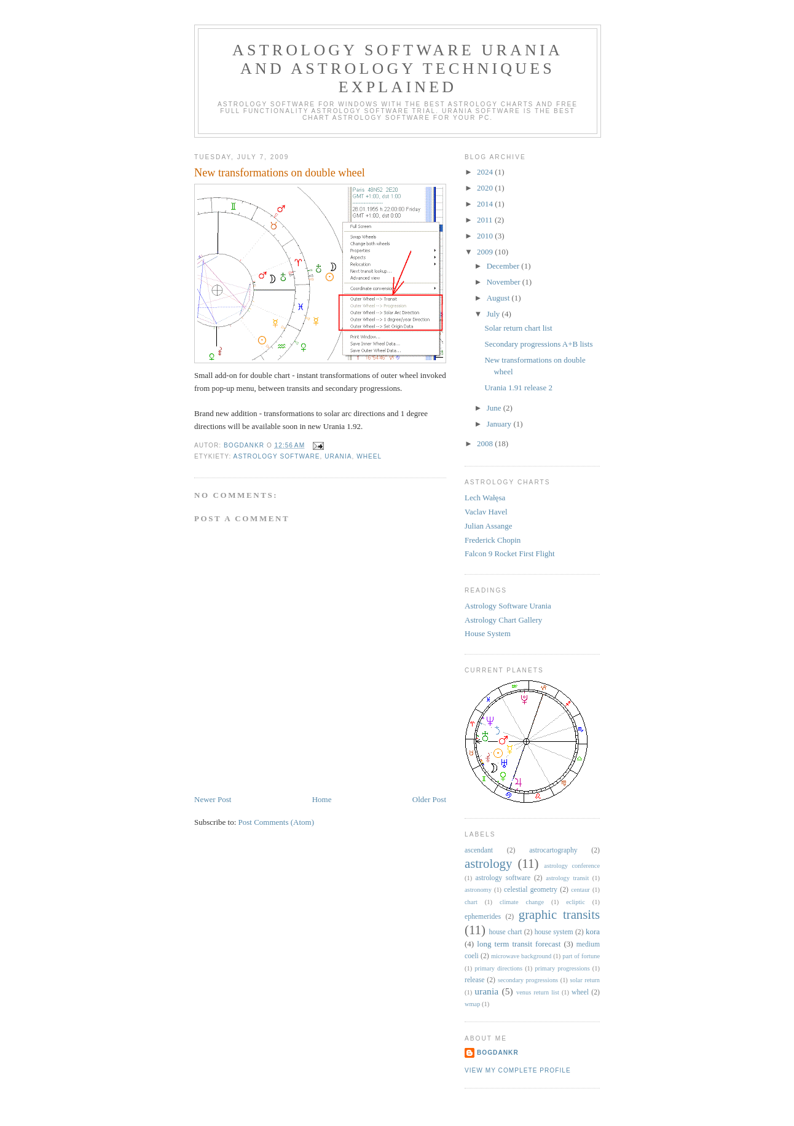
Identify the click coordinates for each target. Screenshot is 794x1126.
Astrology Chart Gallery (503, 619)
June (495, 407)
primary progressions (562, 968)
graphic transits (559, 914)
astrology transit (567, 878)
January (500, 423)
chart (471, 902)
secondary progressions (528, 980)
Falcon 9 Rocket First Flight (510, 553)
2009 (486, 251)
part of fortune (581, 956)
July (494, 313)
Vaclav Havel (486, 511)
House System (488, 633)
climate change (522, 902)
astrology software (277, 456)
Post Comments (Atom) (276, 822)
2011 (486, 219)
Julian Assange (489, 525)
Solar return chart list (518, 328)
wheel (369, 456)
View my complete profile (518, 1070)
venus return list (537, 992)
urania (338, 456)
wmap (472, 1004)
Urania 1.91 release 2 (518, 387)
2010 (486, 235)
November (504, 281)
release (474, 980)
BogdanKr (498, 1052)
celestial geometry (530, 890)
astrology (488, 863)
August (499, 297)
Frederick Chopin (493, 540)
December (504, 265)
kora (593, 931)
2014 (486, 203)
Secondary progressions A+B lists (538, 343)
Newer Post (212, 799)
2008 (486, 443)
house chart (505, 932)
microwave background (521, 956)
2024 (486, 171)
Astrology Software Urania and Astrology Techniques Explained (397, 68)
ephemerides (483, 917)
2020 (486, 187)
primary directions (498, 968)
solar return (585, 980)
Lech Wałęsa (485, 497)
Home (322, 799)
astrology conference (572, 865)
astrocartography (553, 850)
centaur (580, 889)
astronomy (478, 889)
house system (554, 932)
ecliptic (575, 902)
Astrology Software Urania (508, 605)
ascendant (479, 850)
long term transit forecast (518, 943)
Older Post (429, 799)
